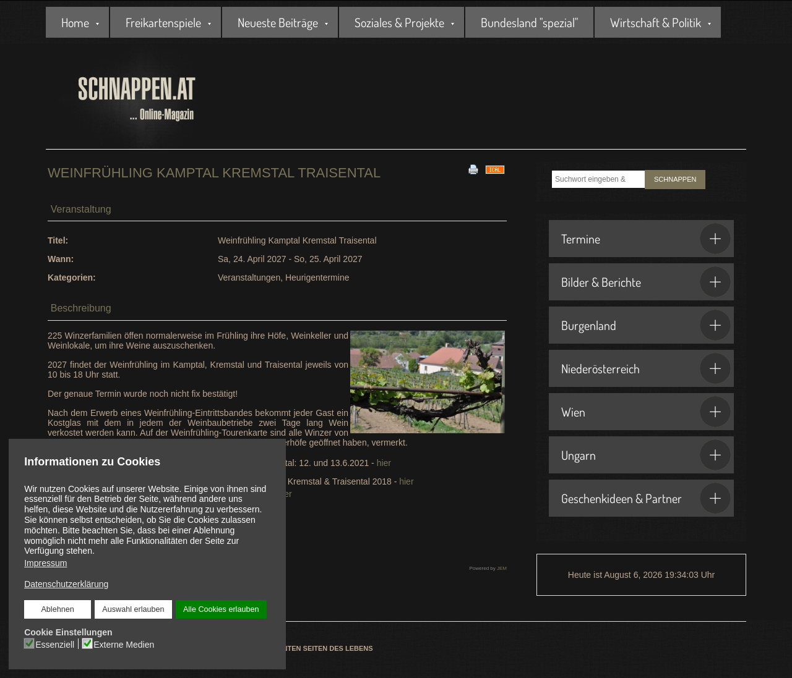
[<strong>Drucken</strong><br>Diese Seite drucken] (473, 169)
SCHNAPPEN (675, 179)
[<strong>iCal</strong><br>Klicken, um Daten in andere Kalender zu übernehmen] (495, 169)
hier (384, 463)
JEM (502, 568)
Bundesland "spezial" (529, 22)
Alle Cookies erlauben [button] (220, 608)
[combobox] (598, 179)
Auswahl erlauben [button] (133, 608)
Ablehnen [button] (58, 608)
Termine (646, 238)
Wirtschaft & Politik (655, 22)
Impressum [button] (45, 563)
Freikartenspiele (163, 22)
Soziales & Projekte (399, 22)
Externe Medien (124, 643)
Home (75, 22)
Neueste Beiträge (278, 22)
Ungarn (646, 454)
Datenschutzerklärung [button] (67, 583)
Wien (646, 411)
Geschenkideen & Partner (646, 498)
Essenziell (56, 643)
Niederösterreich (646, 368)
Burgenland (646, 325)
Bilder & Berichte (646, 281)
